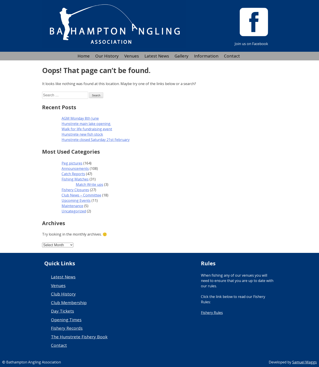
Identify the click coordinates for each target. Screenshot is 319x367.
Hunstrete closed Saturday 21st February (96, 139)
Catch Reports (73, 173)
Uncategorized (74, 211)
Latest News (156, 56)
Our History (107, 56)
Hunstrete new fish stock (82, 134)
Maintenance (72, 205)
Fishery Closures (75, 189)
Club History (63, 294)
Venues (131, 56)
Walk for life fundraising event (87, 129)
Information (206, 56)
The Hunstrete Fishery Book (79, 337)
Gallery (182, 56)
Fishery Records (67, 328)
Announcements (75, 168)
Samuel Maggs (304, 362)
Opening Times (66, 320)
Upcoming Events (76, 200)
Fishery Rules (212, 312)
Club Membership (69, 303)
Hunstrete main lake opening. (86, 123)
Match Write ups (89, 184)
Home (84, 56)
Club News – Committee (81, 195)
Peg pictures (72, 163)
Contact (232, 56)
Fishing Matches (75, 179)
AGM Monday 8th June (80, 118)
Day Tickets (62, 311)
